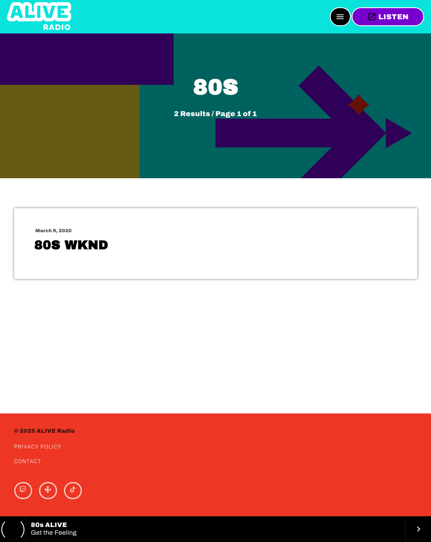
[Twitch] (23, 490)
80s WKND (71, 245)
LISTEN (388, 16)
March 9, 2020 (54, 231)
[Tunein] (48, 490)
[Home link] (39, 17)
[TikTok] (73, 490)
